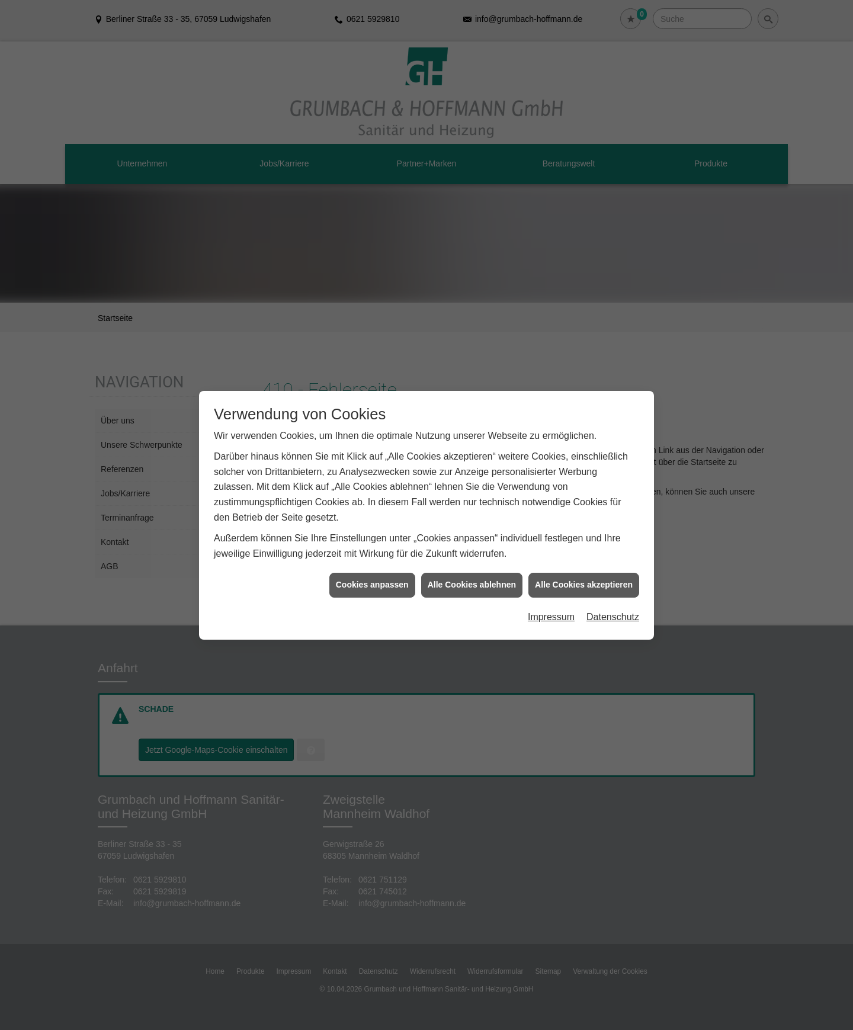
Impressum (551, 382)
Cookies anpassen (372, 349)
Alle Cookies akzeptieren (584, 349)
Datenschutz (612, 382)
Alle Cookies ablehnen (472, 349)
